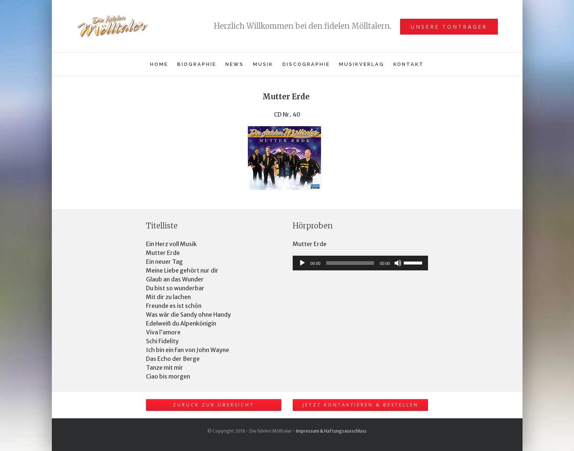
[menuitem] (163, 64)
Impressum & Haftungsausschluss (331, 431)
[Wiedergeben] (302, 263)
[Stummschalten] (398, 263)
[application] (360, 263)
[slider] (350, 263)
